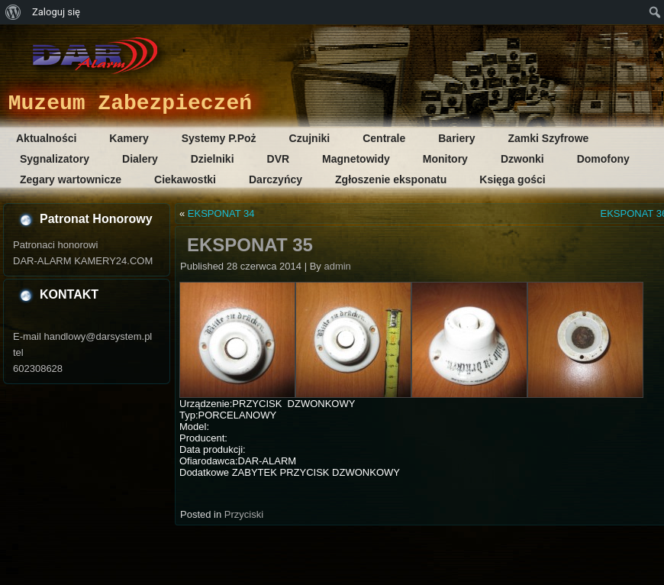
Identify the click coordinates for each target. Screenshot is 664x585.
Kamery (128, 138)
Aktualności (46, 138)
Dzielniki (212, 159)
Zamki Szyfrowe (548, 138)
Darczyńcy (275, 179)
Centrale (384, 138)
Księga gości (512, 179)
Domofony (603, 159)
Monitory (445, 159)
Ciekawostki (185, 179)
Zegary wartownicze (70, 179)
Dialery (140, 159)
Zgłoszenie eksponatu (390, 179)
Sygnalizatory (54, 159)
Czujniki (309, 138)
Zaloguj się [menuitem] (56, 12)
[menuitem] (13, 12)
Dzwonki (522, 159)
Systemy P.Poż (219, 138)
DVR (278, 159)
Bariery (456, 138)
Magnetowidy (356, 159)
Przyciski (243, 514)
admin (337, 266)
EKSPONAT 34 (221, 213)
